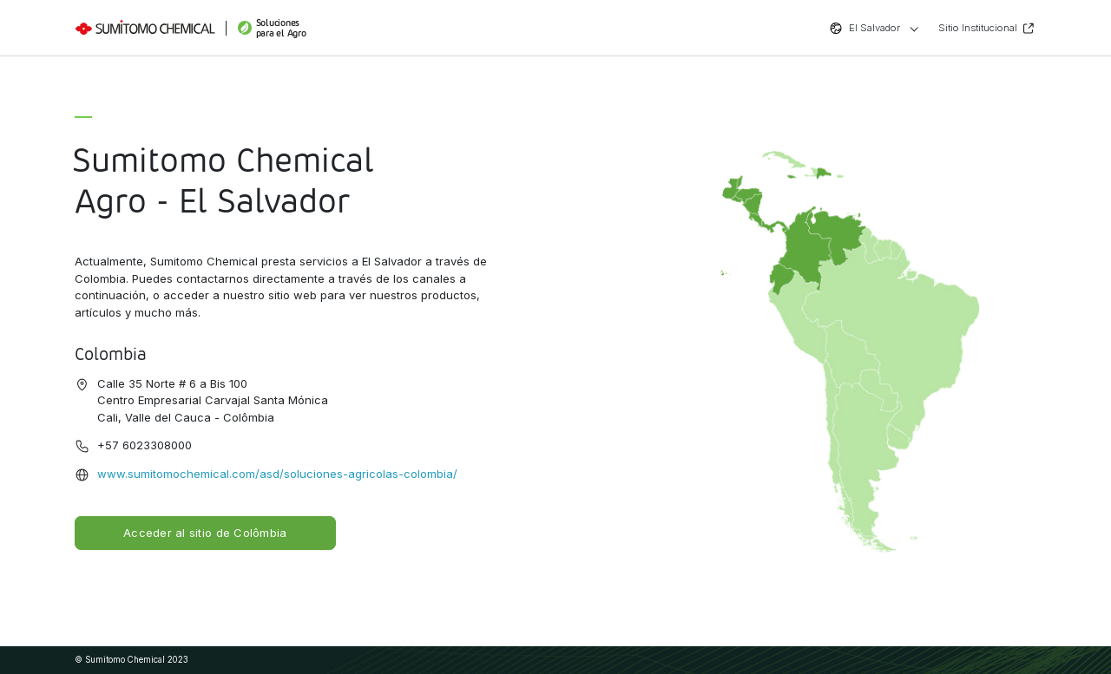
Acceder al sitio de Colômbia (204, 533)
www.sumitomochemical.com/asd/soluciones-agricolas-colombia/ (277, 474)
